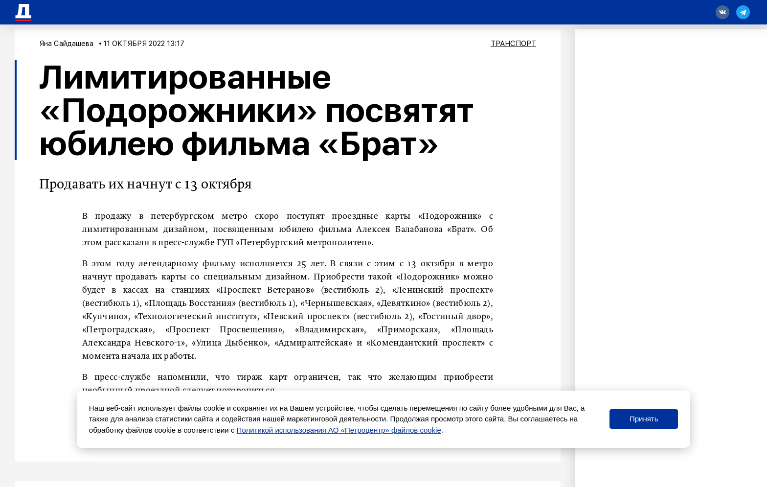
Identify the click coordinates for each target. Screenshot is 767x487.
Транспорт (513, 43)
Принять (644, 419)
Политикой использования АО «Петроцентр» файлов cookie (339, 430)
